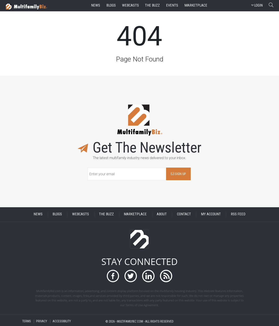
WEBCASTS (80, 214)
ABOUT (162, 214)
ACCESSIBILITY (62, 321)
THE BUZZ (106, 214)
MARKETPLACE (135, 214)
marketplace (195, 5)
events (172, 5)
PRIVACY (41, 321)
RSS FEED (238, 214)
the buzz (152, 5)
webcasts (130, 5)
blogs (111, 5)
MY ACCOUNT (211, 214)
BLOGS (57, 214)
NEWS (38, 214)
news (95, 5)
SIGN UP (178, 174)
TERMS (26, 321)
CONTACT (184, 214)
